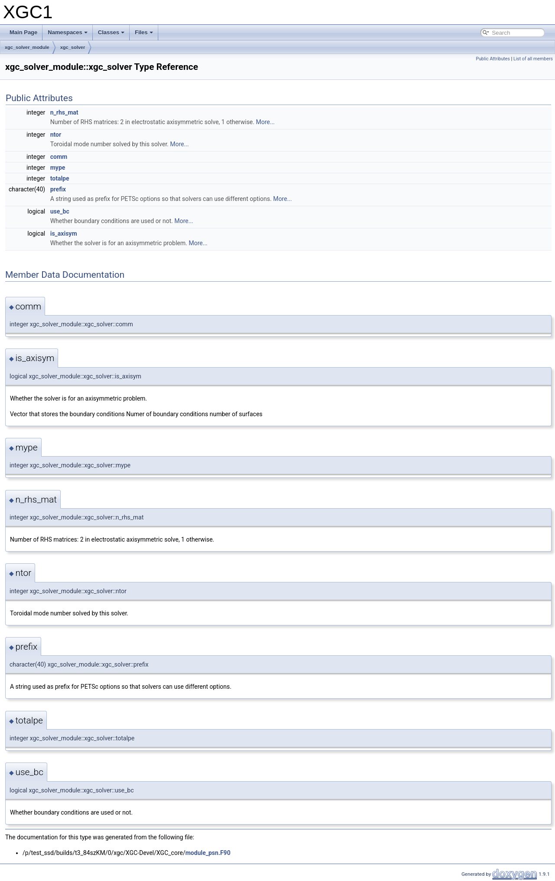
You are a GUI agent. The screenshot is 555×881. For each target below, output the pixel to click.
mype (57, 167)
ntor (55, 134)
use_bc (59, 211)
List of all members (533, 59)
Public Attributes (493, 59)
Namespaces (68, 32)
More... (265, 121)
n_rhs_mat (64, 112)
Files (144, 32)
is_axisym (63, 233)
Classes (111, 32)
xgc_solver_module (27, 47)
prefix (58, 189)
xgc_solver (72, 47)
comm (58, 156)
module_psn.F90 (207, 852)
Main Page (23, 32)
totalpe (59, 178)
